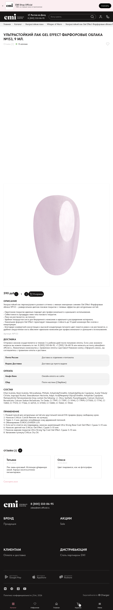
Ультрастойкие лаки (34, 24)
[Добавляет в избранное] (107, 44)
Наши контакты (12, 559)
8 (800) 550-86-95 (36, 18)
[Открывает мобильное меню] (99, 605)
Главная (7, 24)
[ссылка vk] (5, 588)
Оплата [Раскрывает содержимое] (8, 370)
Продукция (10, 523)
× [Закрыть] (3, 5)
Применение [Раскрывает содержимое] (11, 411)
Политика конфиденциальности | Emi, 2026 (23, 595)
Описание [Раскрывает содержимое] (10, 301)
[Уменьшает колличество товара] (16, 294)
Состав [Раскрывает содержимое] (8, 389)
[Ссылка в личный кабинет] (100, 16)
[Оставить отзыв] (20, 450)
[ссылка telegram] (12, 588)
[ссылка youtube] (24, 588)
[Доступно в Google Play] (13, 577)
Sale (62, 523)
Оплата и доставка (15, 555)
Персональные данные (17, 533)
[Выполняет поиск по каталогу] (92, 16)
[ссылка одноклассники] (18, 588)
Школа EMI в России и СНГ (76, 564)
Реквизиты (9, 538)
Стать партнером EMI (72, 555)
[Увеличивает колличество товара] (26, 294)
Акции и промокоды (71, 528)
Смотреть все (11, 481)
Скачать (105, 6)
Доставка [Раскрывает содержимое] (10, 339)
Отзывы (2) (9, 44)
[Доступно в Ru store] (67, 577)
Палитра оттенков (14, 528)
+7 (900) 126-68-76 (64, 345)
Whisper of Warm (54, 24)
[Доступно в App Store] (40, 577)
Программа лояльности (74, 533)
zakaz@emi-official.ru (40, 508)
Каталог (18, 24)
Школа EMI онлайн (71, 559)
